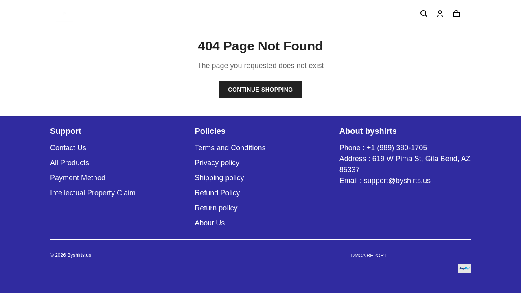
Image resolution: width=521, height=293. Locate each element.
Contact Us (68, 148)
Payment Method (77, 178)
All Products (69, 163)
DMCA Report (369, 255)
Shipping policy (219, 178)
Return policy (216, 208)
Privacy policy (217, 163)
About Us (210, 223)
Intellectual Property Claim (93, 193)
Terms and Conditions (230, 148)
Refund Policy (217, 193)
